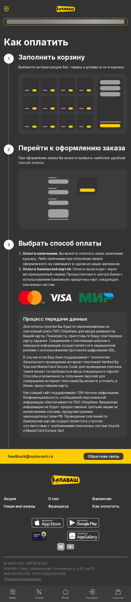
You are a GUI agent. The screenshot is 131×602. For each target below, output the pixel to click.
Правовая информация (22, 579)
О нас (53, 498)
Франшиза (58, 506)
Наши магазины (19, 506)
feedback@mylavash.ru (30, 456)
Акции (10, 498)
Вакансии (101, 498)
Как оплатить (105, 506)
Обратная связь (103, 456)
